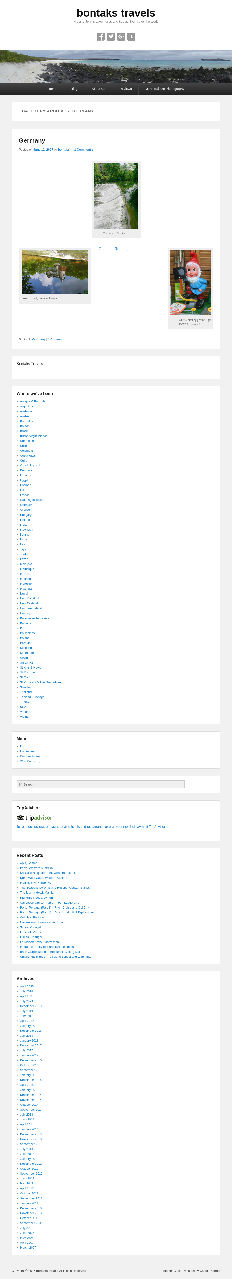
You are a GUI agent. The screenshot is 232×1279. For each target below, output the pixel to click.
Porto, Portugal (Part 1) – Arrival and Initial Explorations (57, 912)
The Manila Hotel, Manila (37, 892)
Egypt (24, 480)
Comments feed (31, 756)
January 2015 (29, 1090)
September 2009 (31, 1223)
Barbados (26, 421)
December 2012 (31, 1163)
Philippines (27, 633)
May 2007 (26, 1237)
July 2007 (26, 1228)
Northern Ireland (31, 608)
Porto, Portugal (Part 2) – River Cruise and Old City (54, 907)
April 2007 (27, 1242)
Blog (74, 89)
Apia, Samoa (28, 863)
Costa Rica (27, 455)
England (25, 485)
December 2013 (31, 1134)
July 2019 (26, 1011)
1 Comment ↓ (83, 149)
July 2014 (26, 1114)
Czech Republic (30, 465)
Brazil (24, 431)
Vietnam (25, 716)
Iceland (25, 519)
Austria (24, 416)
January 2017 (29, 1055)
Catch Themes (210, 1270)
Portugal (25, 643)
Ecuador (25, 475)
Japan (24, 549)
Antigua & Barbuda (33, 401)
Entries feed (28, 751)
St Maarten (27, 672)
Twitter (111, 37)
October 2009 (29, 1218)
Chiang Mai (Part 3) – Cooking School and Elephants (55, 956)
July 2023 (26, 1001)
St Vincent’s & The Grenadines (40, 682)
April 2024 (27, 996)
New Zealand (29, 603)
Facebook (101, 37)
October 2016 (29, 1065)
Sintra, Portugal (30, 927)
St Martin (26, 677)
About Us (98, 89)
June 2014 (27, 1119)
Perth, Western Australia (36, 868)
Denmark (26, 470)
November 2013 (31, 1139)
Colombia (26, 450)
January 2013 (29, 1159)
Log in (24, 746)
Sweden (25, 687)
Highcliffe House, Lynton (36, 897)
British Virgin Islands (34, 436)
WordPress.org (30, 761)
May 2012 (26, 1183)
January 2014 (29, 1129)
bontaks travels (116, 13)
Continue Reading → (116, 249)
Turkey (24, 702)
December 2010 (31, 1208)
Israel (24, 539)
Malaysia (26, 564)
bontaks (64, 149)
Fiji (22, 490)
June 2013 (27, 1154)
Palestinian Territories (34, 618)
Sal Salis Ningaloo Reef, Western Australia (48, 873)
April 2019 (27, 1021)
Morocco (26, 583)
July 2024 (26, 991)
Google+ (121, 37)
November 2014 (31, 1100)
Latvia (24, 559)
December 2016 (31, 1060)
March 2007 (28, 1247)
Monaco (25, 578)
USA (23, 707)
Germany (32, 140)
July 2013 (26, 1149)
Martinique (27, 569)
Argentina (26, 406)
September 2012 (31, 1173)
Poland (24, 638)
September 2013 (31, 1144)
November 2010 (31, 1213)
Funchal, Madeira (31, 932)
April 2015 (27, 1085)
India (23, 524)
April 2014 (27, 1124)
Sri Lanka (26, 662)
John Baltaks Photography (165, 89)
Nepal (24, 593)
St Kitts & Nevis (30, 667)
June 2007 (27, 1233)
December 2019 (31, 1006)
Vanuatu (25, 711)
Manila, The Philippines (35, 882)
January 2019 (29, 1026)
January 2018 (29, 1040)
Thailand (26, 692)
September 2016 (31, 1070)
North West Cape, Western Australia (44, 878)
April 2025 (27, 986)
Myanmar (26, 588)
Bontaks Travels (30, 364)
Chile (23, 445)
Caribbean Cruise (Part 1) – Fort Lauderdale (49, 902)
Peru (23, 628)
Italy (23, 544)
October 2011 (29, 1193)
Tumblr (131, 37)
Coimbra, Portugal (32, 917)
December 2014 (31, 1095)
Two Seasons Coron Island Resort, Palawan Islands (55, 887)
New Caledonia (30, 598)
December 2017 (31, 1045)
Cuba (23, 460)
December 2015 (31, 1080)
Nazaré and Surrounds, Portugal (41, 922)
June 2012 (27, 1178)
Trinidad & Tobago (32, 697)
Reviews (126, 89)
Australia (26, 411)
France (24, 495)
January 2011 (29, 1203)
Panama (25, 623)
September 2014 (31, 1109)
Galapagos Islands (32, 500)
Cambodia (27, 441)
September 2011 (31, 1198)
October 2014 (29, 1104)
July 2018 (26, 1035)
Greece (25, 509)
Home (52, 89)
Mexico (25, 574)
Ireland (24, 534)
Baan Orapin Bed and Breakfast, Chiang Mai (50, 952)
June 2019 (27, 1016)
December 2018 (31, 1030)
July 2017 (26, 1050)
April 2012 (27, 1188)
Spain (24, 657)
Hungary (26, 515)
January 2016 (29, 1075)
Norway (25, 613)
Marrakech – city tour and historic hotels (47, 947)
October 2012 (29, 1168)
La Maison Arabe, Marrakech (39, 942)
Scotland (26, 648)
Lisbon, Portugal (31, 937)
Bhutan (25, 426)
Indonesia (26, 529)
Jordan (24, 554)
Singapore (27, 652)
